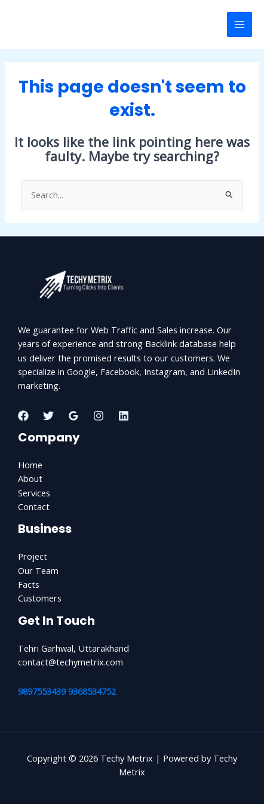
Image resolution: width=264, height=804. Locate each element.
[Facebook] (23, 415)
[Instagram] (98, 415)
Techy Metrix (52, 24)
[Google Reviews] (73, 415)
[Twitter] (48, 415)
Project (32, 556)
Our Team (38, 570)
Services (34, 493)
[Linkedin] (123, 415)
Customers (40, 598)
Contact (34, 507)
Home (30, 465)
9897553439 (42, 691)
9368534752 (92, 691)
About (30, 478)
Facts (28, 584)
